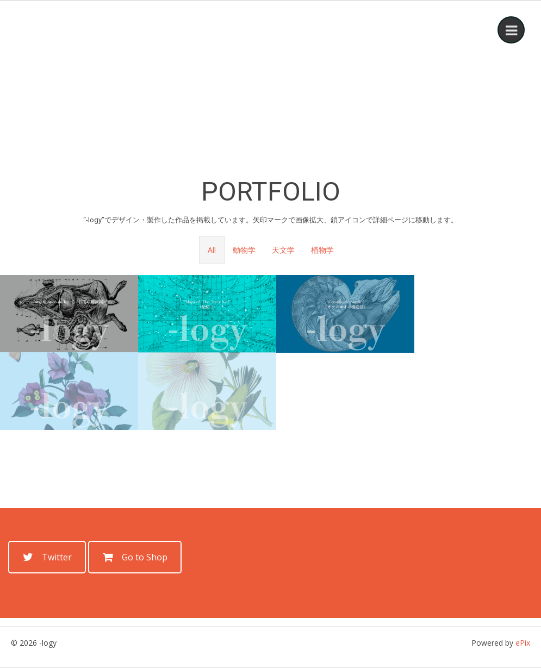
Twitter (47, 557)
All (212, 250)
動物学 (244, 250)
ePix (522, 643)
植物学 (322, 250)
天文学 (283, 250)
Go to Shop (135, 557)
